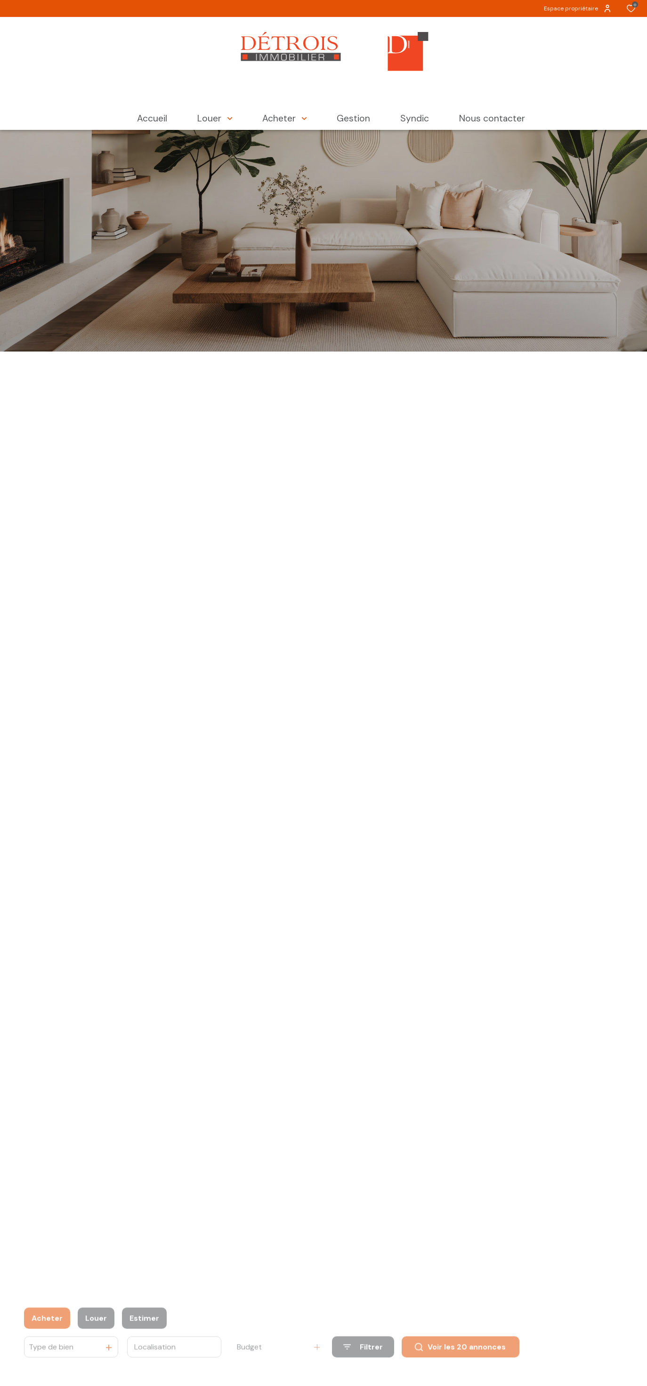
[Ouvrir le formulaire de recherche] (363, 1361)
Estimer (144, 1333)
